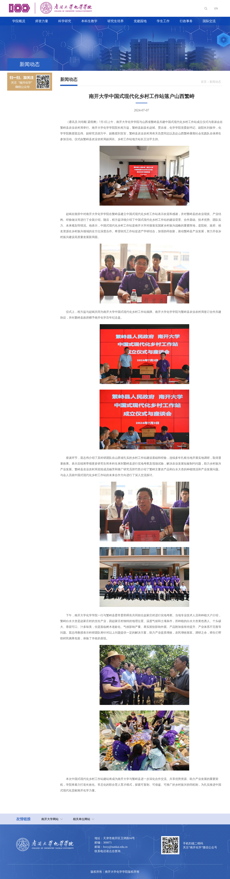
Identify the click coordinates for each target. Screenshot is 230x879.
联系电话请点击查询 (107, 851)
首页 (204, 81)
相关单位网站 (81, 819)
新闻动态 (215, 81)
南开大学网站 (50, 819)
